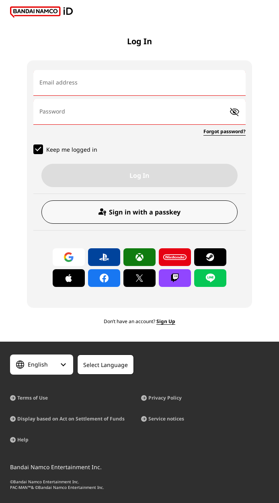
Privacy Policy (165, 397)
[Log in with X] (139, 278)
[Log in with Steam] (210, 257)
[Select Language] (41, 365)
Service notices (166, 418)
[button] (235, 112)
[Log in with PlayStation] (104, 257)
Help (23, 439)
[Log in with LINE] (210, 278)
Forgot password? (224, 131)
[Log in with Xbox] (139, 257)
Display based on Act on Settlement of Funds (71, 418)
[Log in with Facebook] (104, 278)
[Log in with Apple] (69, 278)
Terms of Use (32, 397)
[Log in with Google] (69, 257)
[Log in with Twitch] (175, 278)
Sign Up (165, 321)
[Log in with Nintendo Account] (175, 257)
